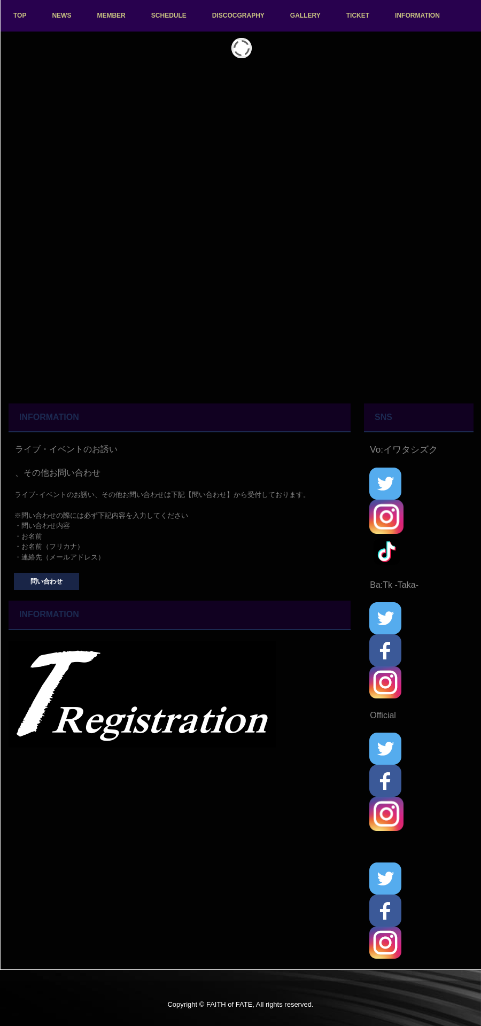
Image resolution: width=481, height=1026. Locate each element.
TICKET (357, 15)
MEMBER (111, 15)
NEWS (61, 15)
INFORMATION (417, 15)
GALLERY (305, 15)
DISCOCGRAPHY (238, 15)
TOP (19, 15)
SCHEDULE (169, 15)
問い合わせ (46, 581)
